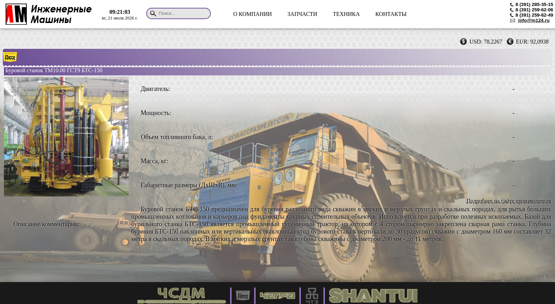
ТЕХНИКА (346, 14)
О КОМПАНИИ (252, 14)
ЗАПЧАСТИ (302, 14)
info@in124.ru (534, 20)
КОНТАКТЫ (391, 14)
